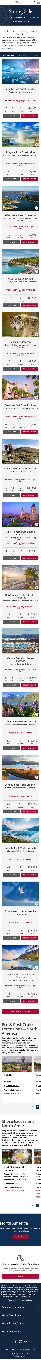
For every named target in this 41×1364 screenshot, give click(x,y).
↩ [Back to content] (29, 1296)
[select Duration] (23, 55)
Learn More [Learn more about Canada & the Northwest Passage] (11, 685)
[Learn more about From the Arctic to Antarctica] (20, 894)
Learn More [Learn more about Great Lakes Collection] (11, 305)
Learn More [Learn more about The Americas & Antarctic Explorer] (11, 1001)
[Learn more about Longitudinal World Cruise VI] (20, 767)
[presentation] (32, 1107)
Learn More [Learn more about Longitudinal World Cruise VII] (11, 748)
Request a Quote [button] (29, 116)
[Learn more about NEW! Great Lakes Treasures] (20, 198)
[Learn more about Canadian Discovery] (20, 324)
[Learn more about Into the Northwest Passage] (20, 71)
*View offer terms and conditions (20, 1300)
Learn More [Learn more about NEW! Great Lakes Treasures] (11, 242)
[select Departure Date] (9, 55)
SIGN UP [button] (20, 1276)
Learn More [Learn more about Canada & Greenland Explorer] (11, 495)
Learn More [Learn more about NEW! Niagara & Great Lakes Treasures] (11, 622)
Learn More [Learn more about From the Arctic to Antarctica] (11, 938)
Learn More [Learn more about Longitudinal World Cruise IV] (11, 875)
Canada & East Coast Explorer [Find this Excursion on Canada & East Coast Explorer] (14, 1191)
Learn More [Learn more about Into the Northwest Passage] (11, 116)
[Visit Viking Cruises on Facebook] (15, 1341)
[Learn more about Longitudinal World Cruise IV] (20, 830)
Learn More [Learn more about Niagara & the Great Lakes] (11, 179)
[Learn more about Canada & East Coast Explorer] (20, 387)
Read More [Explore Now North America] (20, 1237)
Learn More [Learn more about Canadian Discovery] (11, 369)
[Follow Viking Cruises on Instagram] (20, 1341)
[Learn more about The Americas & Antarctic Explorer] (20, 957)
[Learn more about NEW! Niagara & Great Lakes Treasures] (20, 577)
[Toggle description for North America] (7, 48)
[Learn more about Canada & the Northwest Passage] (20, 640)
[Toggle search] (34, 2)
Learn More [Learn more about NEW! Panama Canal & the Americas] (11, 558)
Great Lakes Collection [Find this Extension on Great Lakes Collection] (11, 1093)
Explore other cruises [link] (20, 1011)
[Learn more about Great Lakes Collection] (20, 261)
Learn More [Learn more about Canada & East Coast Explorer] (11, 432)
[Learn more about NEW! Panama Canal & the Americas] (20, 514)
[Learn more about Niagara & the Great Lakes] (20, 134)
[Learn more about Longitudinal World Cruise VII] (20, 704)
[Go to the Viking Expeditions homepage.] (20, 2)
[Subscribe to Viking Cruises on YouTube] (25, 1341)
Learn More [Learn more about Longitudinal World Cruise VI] (11, 811)
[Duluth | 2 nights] (17, 1064)
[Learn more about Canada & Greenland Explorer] (20, 451)
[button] (38, 2)
